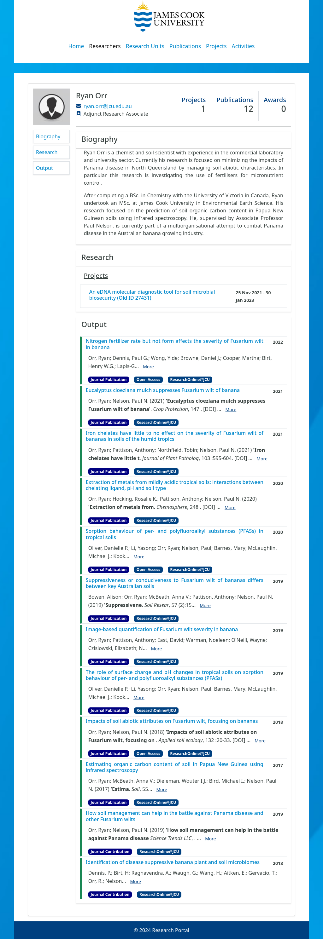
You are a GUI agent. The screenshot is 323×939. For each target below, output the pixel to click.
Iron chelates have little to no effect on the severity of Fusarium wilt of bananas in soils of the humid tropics (174, 436)
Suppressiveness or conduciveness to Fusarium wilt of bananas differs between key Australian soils (174, 583)
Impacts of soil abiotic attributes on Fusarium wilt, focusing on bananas (172, 721)
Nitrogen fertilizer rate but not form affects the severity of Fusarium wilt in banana (174, 344)
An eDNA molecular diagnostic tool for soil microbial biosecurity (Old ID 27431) (152, 295)
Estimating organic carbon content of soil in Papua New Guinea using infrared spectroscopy (174, 767)
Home (76, 46)
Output (44, 167)
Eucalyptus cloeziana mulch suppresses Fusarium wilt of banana (163, 390)
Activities (243, 46)
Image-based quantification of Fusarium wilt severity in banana (162, 629)
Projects (216, 46)
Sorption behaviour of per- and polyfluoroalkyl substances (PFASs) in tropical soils (174, 534)
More (148, 367)
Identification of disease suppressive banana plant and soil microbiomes (173, 862)
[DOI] (209, 409)
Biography (48, 136)
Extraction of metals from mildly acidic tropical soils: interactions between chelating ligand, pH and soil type (174, 485)
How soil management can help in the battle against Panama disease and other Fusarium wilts (174, 816)
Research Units (145, 46)
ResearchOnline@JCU (190, 379)
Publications (185, 46)
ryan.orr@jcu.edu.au (108, 106)
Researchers (104, 46)
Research (47, 152)
